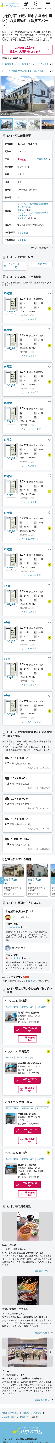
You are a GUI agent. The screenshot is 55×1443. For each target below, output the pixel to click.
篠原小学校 (22, 232)
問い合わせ (44, 1029)
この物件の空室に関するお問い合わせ (26, 71)
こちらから (33, 981)
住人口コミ (43, 64)
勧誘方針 (5, 1420)
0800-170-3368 (20, 1029)
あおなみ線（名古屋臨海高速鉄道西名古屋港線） (32, 205)
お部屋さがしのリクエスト (12, 1417)
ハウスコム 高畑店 (28, 319)
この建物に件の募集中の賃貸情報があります (25, 49)
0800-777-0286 (20, 1156)
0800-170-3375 (20, 1070)
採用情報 (44, 1423)
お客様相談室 (7, 1423)
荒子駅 (20, 210)
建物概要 (9, 64)
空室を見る (42, 159)
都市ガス (42, 264)
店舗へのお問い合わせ (36, 1417)
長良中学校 (22, 240)
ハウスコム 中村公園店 (30, 429)
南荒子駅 (21, 218)
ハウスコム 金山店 (28, 356)
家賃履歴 (26, 64)
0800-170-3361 (20, 1112)
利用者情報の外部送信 (39, 1420)
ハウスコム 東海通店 (29, 392)
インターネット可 (16, 266)
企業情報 (34, 1423)
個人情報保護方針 (20, 1420)
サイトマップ (21, 1423)
